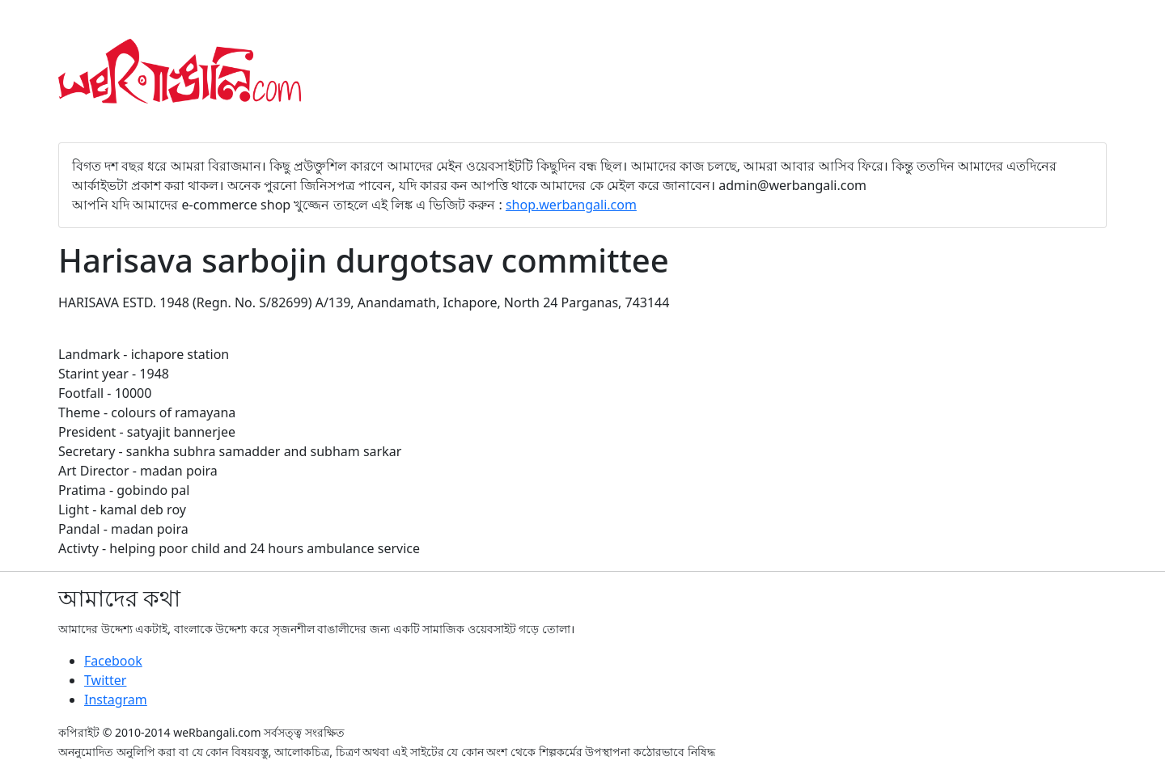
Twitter (105, 680)
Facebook (113, 661)
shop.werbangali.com (571, 205)
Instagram (115, 699)
